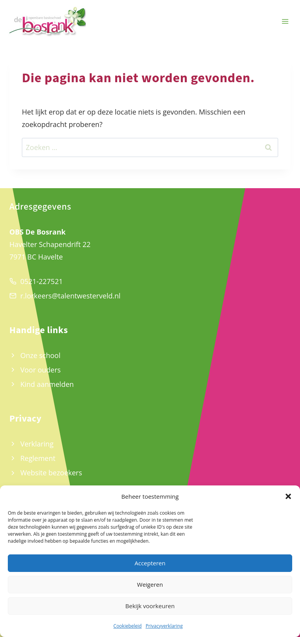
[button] (288, 496)
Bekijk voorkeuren (150, 606)
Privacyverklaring (164, 626)
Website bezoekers (51, 472)
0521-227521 (41, 281)
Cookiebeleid (127, 626)
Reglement (37, 458)
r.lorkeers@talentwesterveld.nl (70, 295)
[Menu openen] (285, 21)
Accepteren (150, 563)
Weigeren (150, 584)
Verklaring (37, 443)
